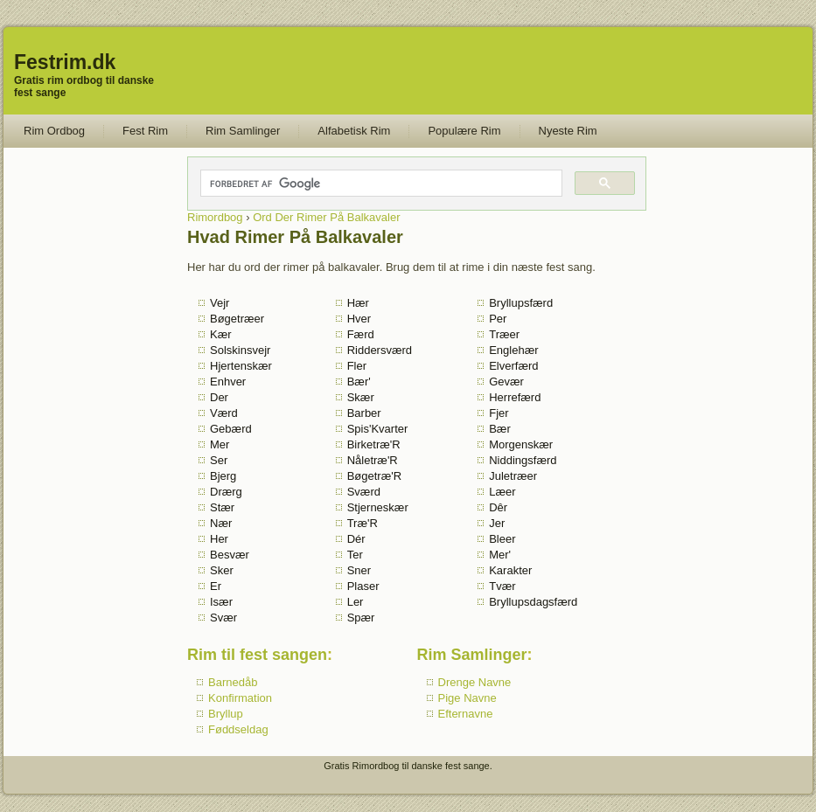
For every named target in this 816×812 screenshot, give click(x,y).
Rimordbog (215, 217)
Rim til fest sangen (257, 654)
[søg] (380, 183)
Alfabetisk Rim (353, 130)
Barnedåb (232, 682)
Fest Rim (145, 130)
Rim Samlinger (243, 130)
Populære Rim (464, 130)
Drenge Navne (475, 682)
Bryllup (225, 713)
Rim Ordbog (54, 130)
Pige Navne (467, 697)
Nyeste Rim (568, 130)
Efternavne (465, 713)
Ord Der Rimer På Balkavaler (326, 217)
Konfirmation (240, 697)
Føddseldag (238, 729)
